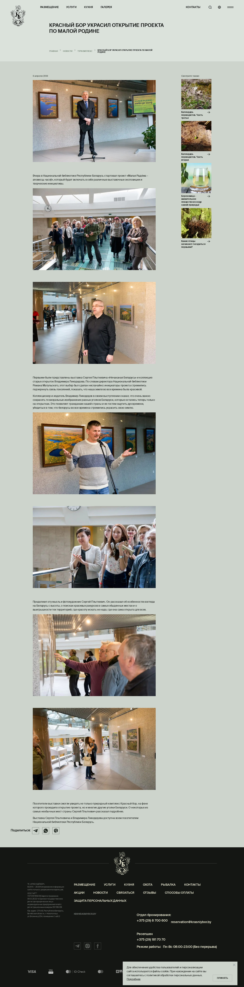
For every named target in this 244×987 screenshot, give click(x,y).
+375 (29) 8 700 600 (150, 927)
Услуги (71, 7)
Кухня (88, 7)
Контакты (190, 7)
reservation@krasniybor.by (190, 927)
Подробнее (132, 978)
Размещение (49, 7)
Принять (221, 977)
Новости (100, 899)
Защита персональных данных (100, 907)
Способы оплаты (179, 899)
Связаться (125, 899)
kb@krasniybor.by (85, 920)
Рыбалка (168, 892)
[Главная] (18, 16)
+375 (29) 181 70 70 (149, 943)
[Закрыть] (232, 964)
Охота (147, 892)
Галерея (106, 7)
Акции (79, 899)
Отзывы (149, 899)
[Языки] (217, 7)
